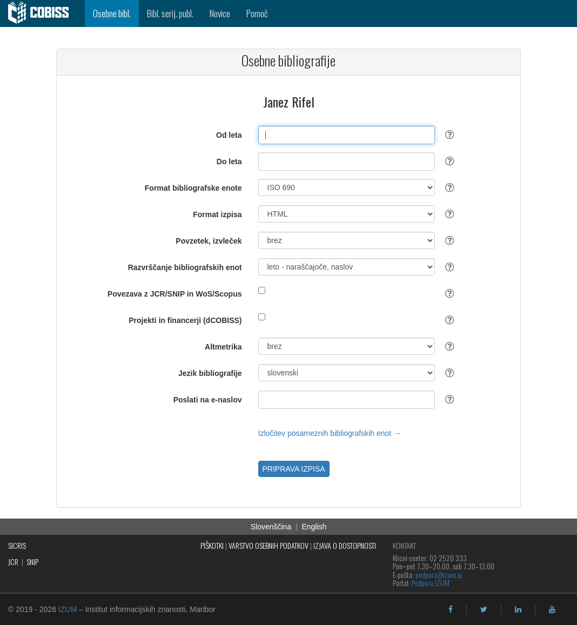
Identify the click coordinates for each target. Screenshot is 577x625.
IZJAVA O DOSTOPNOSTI (344, 545)
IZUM (67, 609)
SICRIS (17, 545)
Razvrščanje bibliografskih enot (185, 267)
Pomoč (257, 13)
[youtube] (552, 609)
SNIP (32, 561)
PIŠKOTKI (212, 545)
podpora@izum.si (438, 574)
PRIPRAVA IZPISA (294, 469)
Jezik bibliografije (209, 373)
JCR (13, 561)
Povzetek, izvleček (208, 241)
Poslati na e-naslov (207, 399)
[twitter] (483, 609)
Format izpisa (217, 214)
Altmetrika (223, 346)
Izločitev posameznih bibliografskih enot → (329, 433)
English (313, 526)
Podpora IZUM (430, 582)
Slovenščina (271, 526)
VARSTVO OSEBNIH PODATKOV (268, 545)
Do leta (229, 161)
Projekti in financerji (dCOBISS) (185, 320)
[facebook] (450, 609)
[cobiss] (42, 13)
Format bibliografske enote (193, 188)
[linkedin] (518, 609)
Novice (220, 13)
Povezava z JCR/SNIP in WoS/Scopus (174, 294)
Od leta (228, 135)
